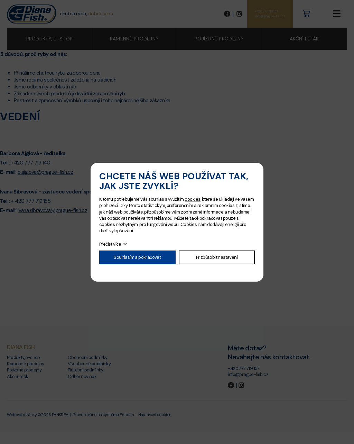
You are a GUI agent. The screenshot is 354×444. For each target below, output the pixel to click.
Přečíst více (110, 244)
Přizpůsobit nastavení (216, 257)
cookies (192, 199)
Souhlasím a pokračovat (137, 257)
